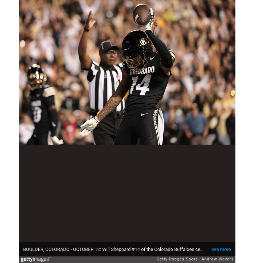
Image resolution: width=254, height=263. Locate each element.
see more (221, 249)
